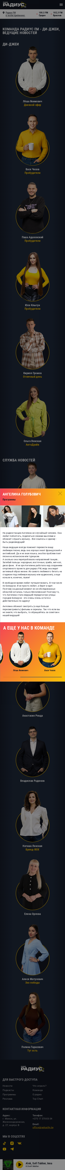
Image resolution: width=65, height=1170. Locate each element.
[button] (5, 516)
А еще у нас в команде (29, 627)
